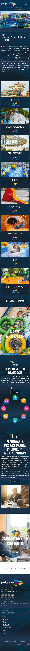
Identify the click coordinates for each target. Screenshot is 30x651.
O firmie (5, 616)
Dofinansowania (7, 627)
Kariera (4, 630)
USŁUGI (4, 622)
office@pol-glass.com (19, 7)
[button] (2, 19)
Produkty (5, 619)
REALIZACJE (5, 625)
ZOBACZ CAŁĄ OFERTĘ (15, 301)
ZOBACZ (15, 345)
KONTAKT (5, 633)
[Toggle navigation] (25, 3)
